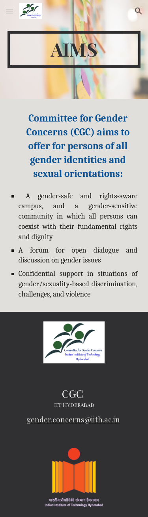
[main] (74, 49)
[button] (9, 11)
